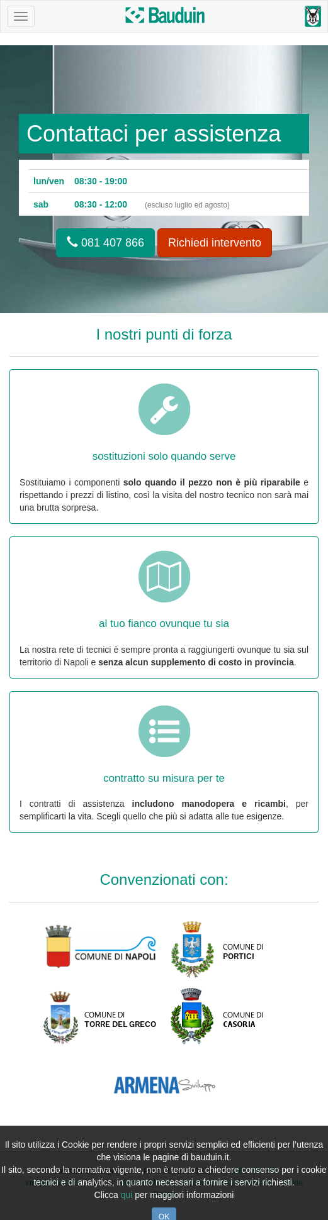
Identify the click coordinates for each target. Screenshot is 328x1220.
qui (127, 1195)
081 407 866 (105, 242)
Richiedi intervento (214, 242)
